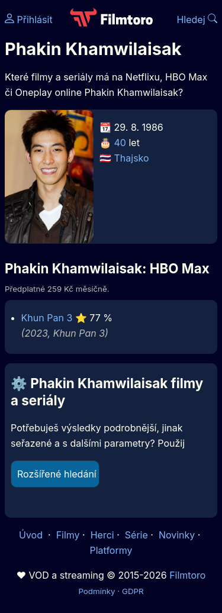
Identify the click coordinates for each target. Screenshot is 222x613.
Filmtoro (187, 575)
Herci (102, 535)
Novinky (177, 535)
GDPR (133, 591)
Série (136, 535)
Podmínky (96, 591)
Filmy (68, 535)
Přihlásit (29, 19)
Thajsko (131, 158)
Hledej (196, 19)
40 (120, 143)
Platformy (110, 550)
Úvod (32, 535)
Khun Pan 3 (47, 318)
